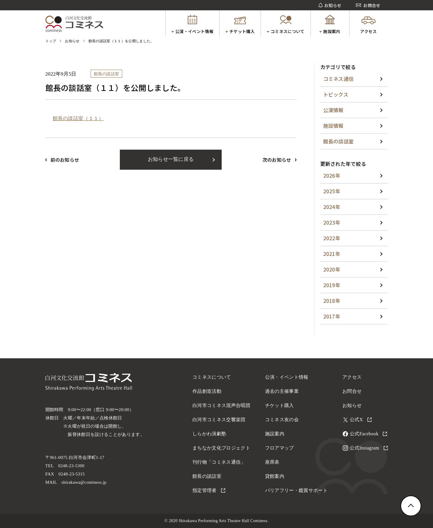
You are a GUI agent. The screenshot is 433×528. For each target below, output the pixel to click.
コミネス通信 (338, 78)
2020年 (332, 269)
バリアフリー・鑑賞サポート (296, 490)
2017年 (332, 316)
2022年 (332, 238)
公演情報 (333, 110)
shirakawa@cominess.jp (84, 482)
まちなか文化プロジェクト (221, 447)
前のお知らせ (64, 159)
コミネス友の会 (282, 419)
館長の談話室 (338, 141)
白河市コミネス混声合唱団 (221, 405)
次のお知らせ (276, 159)
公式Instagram (369, 447)
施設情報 (333, 125)
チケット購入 (279, 405)
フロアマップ (279, 447)
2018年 (332, 300)
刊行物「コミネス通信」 (219, 462)
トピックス (336, 94)
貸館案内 (274, 476)
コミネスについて (211, 377)
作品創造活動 (206, 391)
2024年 (332, 206)
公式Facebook (368, 433)
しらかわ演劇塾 (209, 433)
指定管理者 (208, 490)
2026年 (332, 175)
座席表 (272, 462)
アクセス (352, 377)
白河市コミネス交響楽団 (219, 419)
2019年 (332, 285)
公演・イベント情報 (286, 377)
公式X (361, 419)
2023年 (332, 222)
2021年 (332, 253)
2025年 (332, 191)
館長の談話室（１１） (78, 118)
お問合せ (352, 391)
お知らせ (352, 405)
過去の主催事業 (282, 391)
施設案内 (274, 433)
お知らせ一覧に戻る (171, 159)
